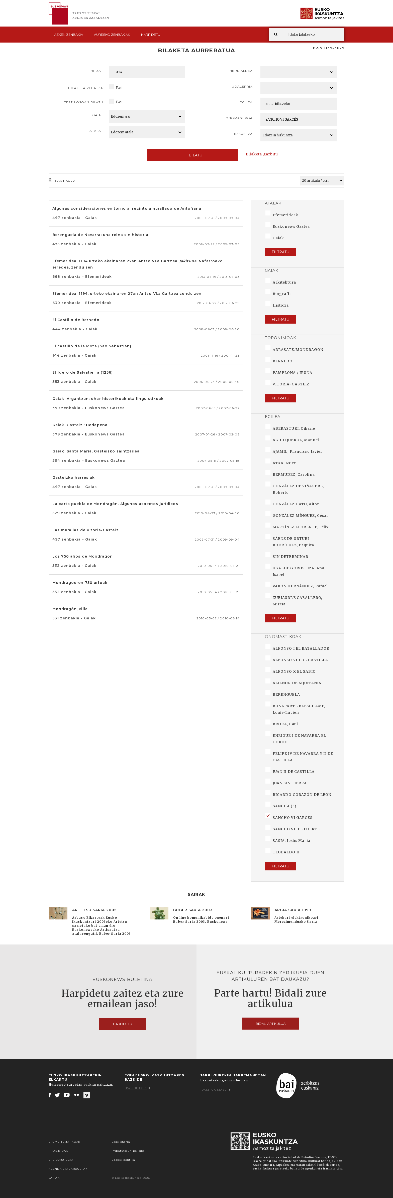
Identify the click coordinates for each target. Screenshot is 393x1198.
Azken (68, 35)
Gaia (96, 115)
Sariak (54, 1177)
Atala (95, 131)
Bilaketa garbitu (262, 154)
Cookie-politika (123, 1159)
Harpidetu (150, 35)
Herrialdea (241, 71)
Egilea (246, 102)
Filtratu (280, 252)
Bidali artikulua (270, 1024)
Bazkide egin (138, 1088)
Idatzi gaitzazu (216, 1089)
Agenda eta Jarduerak (68, 1168)
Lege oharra (121, 1141)
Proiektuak (58, 1150)
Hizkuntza (243, 134)
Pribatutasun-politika (128, 1150)
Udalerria (242, 86)
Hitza (96, 71)
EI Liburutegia (61, 1159)
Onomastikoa (239, 118)
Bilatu (192, 155)
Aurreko (112, 35)
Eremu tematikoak (64, 1141)
